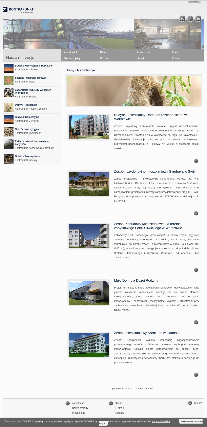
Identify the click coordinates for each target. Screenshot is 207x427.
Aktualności (78, 403)
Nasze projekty (80, 408)
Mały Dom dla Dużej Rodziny (136, 280)
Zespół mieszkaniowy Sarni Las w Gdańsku (147, 333)
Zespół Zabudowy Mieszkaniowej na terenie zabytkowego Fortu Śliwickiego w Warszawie (148, 226)
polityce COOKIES (161, 421)
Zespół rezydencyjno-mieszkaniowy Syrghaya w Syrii (154, 171)
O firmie (119, 408)
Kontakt (119, 412)
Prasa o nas (78, 412)
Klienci (118, 403)
